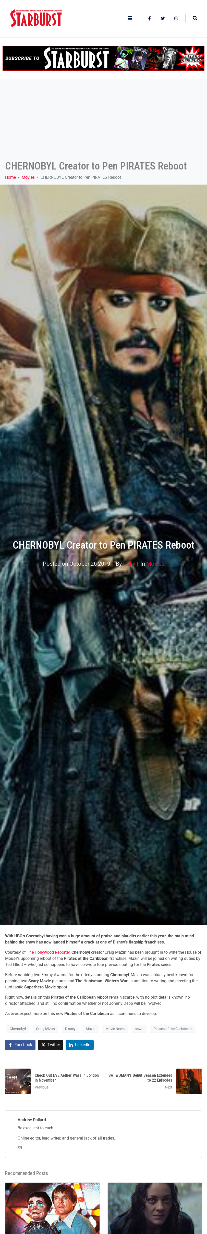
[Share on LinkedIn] (80, 1045)
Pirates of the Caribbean (172, 1029)
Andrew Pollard (32, 1119)
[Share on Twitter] (50, 1045)
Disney (70, 1029)
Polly (129, 563)
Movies (155, 563)
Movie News (115, 1029)
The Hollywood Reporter (48, 952)
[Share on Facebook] (20, 1045)
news (139, 1029)
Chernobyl (18, 1029)
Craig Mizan (45, 1029)
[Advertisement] (103, 122)
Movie (90, 1029)
